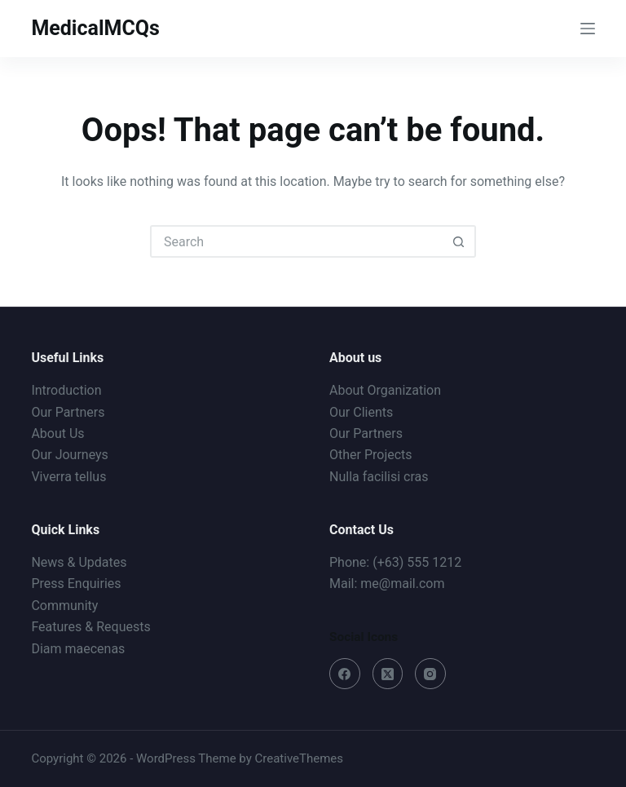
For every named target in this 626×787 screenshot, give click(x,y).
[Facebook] (344, 673)
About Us (57, 433)
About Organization (385, 390)
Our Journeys (69, 454)
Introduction (66, 390)
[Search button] (458, 241)
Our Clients (361, 412)
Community (64, 605)
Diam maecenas (78, 649)
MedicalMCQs (95, 28)
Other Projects (370, 454)
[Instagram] (430, 673)
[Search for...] (297, 241)
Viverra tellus (68, 476)
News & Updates (78, 562)
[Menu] (587, 28)
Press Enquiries (76, 583)
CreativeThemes (299, 758)
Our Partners (67, 412)
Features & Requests (90, 626)
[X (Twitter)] (388, 673)
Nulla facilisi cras (379, 476)
